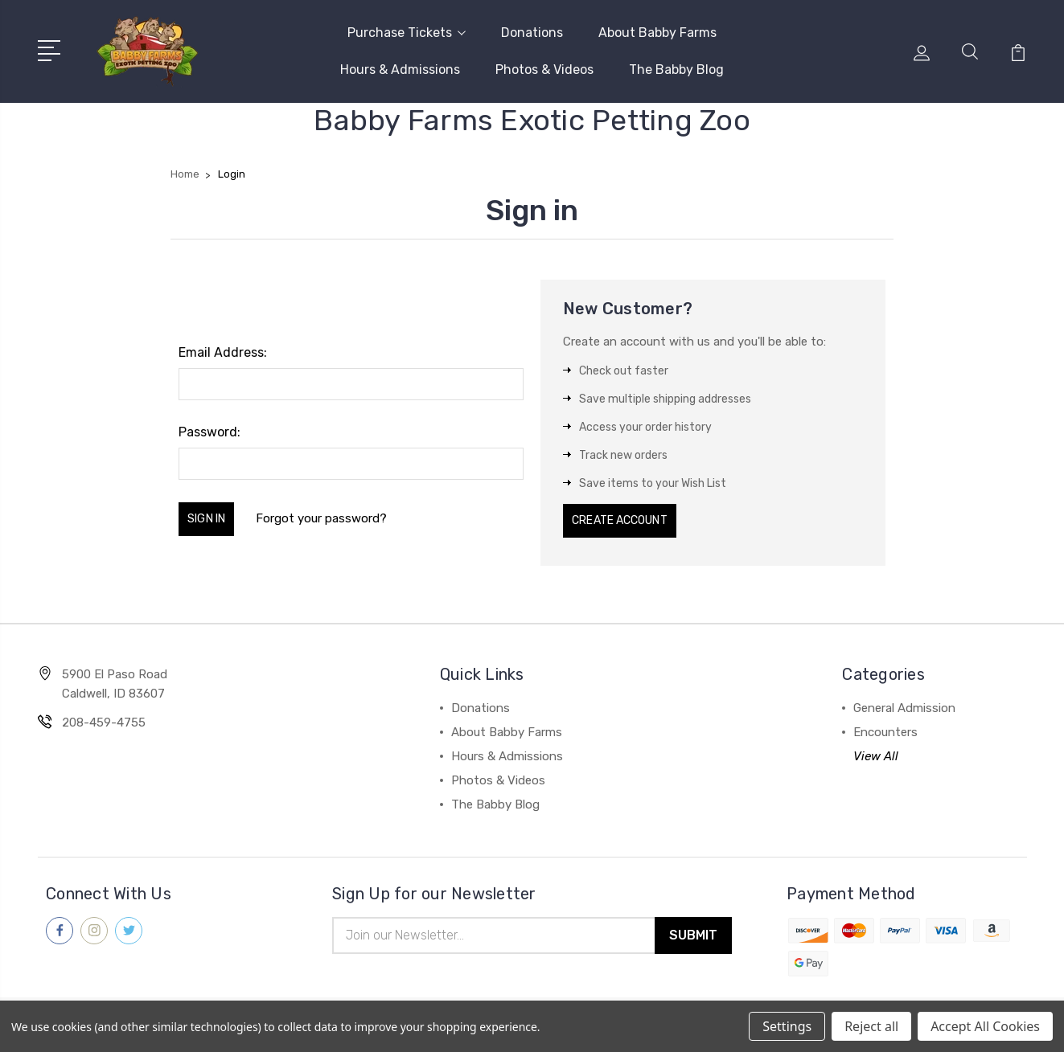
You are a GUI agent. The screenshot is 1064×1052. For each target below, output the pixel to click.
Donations (532, 29)
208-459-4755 (104, 717)
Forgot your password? (344, 513)
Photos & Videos (544, 66)
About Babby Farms (657, 29)
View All (875, 751)
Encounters (885, 727)
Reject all (871, 1026)
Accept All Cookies (985, 1026)
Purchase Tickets (406, 29)
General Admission (904, 703)
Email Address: (223, 346)
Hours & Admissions (400, 66)
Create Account (633, 515)
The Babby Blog (676, 66)
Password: (209, 425)
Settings (786, 1026)
